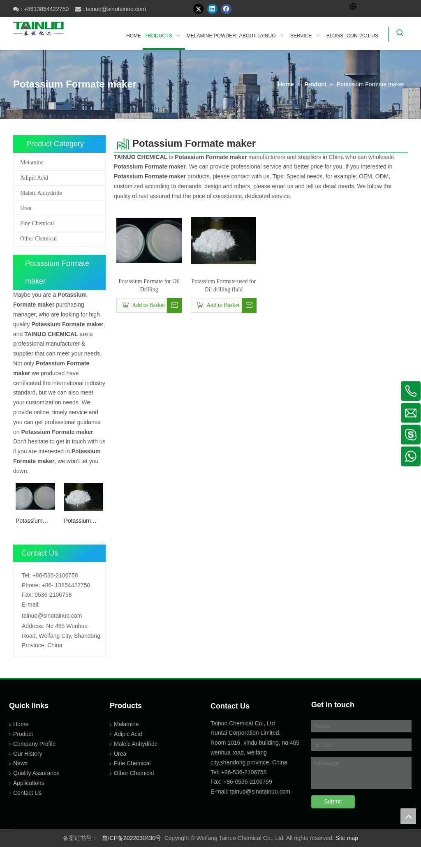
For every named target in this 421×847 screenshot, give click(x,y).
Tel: (26, 575)
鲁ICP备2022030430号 (131, 838)
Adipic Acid (34, 178)
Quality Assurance (36, 773)
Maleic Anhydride (41, 193)
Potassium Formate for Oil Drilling (35, 521)
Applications (28, 783)
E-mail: (31, 604)
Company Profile (34, 744)
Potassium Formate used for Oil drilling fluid (81, 521)
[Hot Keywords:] (400, 34)
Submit (333, 801)
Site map (346, 838)
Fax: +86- (222, 781)
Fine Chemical (37, 223)
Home (20, 724)
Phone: (31, 585)
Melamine (32, 162)
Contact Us (27, 792)
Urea (25, 208)
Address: (33, 626)
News (20, 763)
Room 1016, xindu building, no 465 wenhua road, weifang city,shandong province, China (254, 752)
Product (23, 734)
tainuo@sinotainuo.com (116, 9)
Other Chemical (38, 238)
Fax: (27, 594)
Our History (27, 753)
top (408, 816)
